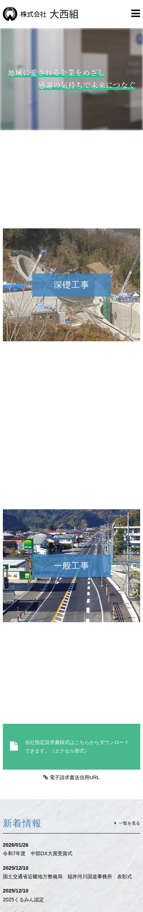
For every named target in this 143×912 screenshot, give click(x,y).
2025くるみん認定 (23, 899)
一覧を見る (129, 823)
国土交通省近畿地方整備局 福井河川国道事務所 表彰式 (67, 876)
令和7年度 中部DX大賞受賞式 (37, 853)
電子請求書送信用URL (75, 777)
